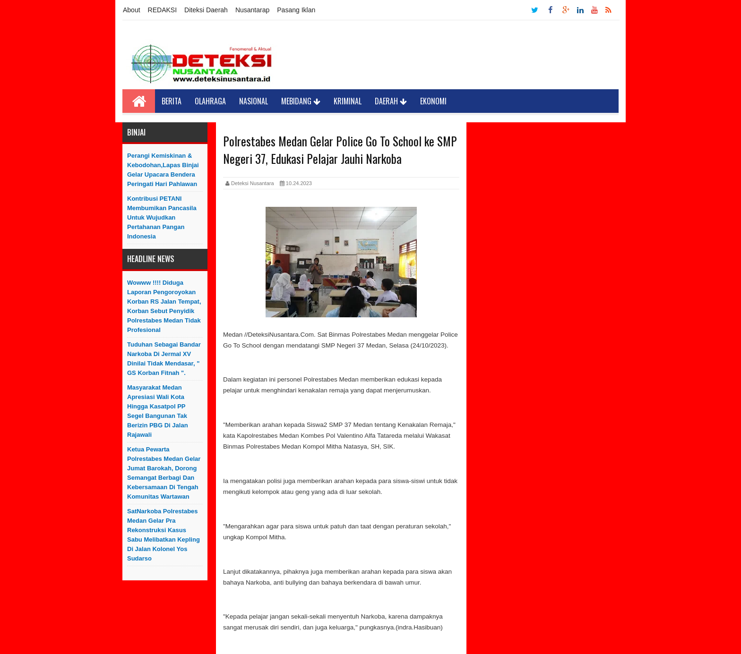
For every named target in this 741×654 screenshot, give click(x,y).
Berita (171, 101)
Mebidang (300, 101)
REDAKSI (162, 10)
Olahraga (210, 101)
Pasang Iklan (296, 10)
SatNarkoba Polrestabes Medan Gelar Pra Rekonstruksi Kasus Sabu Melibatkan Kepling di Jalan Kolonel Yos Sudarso (163, 535)
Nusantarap (252, 10)
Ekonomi (433, 101)
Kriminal (348, 101)
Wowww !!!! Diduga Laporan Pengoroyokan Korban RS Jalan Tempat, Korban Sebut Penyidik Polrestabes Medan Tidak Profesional (164, 306)
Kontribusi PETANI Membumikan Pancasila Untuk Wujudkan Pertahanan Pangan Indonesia (162, 217)
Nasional (253, 101)
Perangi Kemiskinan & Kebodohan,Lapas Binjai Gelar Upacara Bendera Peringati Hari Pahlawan (163, 169)
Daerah (391, 101)
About (131, 10)
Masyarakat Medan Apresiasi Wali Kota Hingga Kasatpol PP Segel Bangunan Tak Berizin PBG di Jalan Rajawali (157, 411)
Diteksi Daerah (206, 10)
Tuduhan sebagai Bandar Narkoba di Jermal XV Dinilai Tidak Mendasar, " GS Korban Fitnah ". (164, 358)
